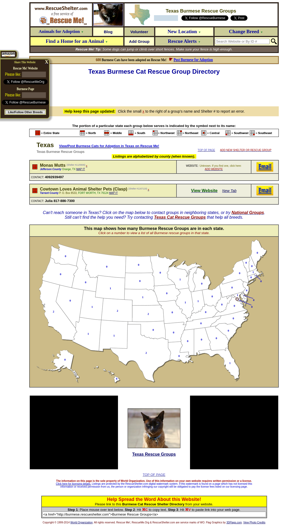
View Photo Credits (254, 522)
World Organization (81, 522)
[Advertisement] (154, 90)
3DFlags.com (234, 522)
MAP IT (80, 169)
